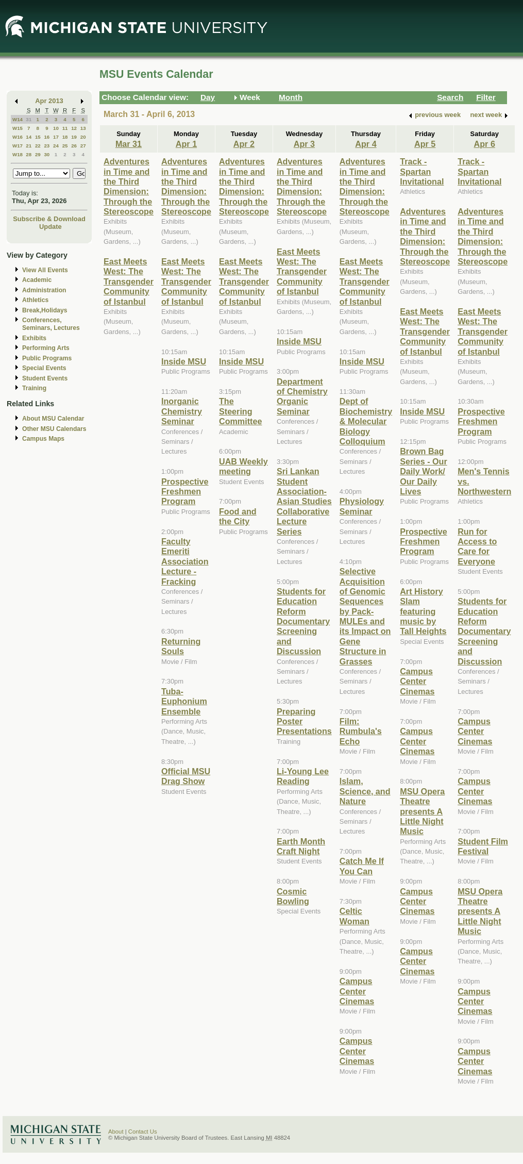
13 (83, 128)
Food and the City (238, 516)
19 (74, 137)
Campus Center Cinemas (357, 991)
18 (65, 137)
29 (38, 154)
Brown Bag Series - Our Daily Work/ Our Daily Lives (423, 471)
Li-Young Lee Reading (303, 776)
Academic (37, 280)
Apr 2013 (49, 101)
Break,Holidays (45, 310)
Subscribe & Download (49, 219)
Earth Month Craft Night (301, 846)
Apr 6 (484, 143)
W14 (17, 119)
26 (74, 145)
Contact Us (142, 1131)
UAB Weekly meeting (243, 466)
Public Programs (47, 358)
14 (28, 137)
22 (38, 145)
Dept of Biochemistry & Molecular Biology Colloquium (366, 421)
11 (65, 128)
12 (74, 128)
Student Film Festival (483, 846)
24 (56, 145)
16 (46, 137)
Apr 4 (365, 143)
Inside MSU (183, 361)
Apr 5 (424, 143)
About (116, 1131)
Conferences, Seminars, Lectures (51, 324)
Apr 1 (186, 143)
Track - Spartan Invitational (422, 171)
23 (46, 145)
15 (38, 137)
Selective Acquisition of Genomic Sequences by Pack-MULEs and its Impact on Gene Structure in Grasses (365, 616)
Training (34, 388)
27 (83, 145)
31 (28, 119)
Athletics (35, 300)
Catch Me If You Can (362, 865)
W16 (17, 137)
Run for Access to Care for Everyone (477, 546)
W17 (17, 145)
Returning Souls (180, 646)
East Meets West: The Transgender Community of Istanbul (129, 281)
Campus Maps (43, 438)
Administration (44, 290)
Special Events (44, 368)
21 (28, 145)
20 (83, 137)
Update (50, 226)
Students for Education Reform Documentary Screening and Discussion (303, 621)
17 (56, 137)
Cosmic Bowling (293, 896)
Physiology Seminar (362, 506)
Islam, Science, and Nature (365, 791)
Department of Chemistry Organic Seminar (302, 396)
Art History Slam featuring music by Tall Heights (423, 611)
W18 (17, 154)
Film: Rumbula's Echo (361, 731)
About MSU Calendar (53, 418)
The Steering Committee (240, 411)
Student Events (45, 378)
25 (65, 145)
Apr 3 (304, 143)
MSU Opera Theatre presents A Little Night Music (422, 811)
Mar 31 (128, 143)
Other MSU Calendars (54, 429)
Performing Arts (46, 348)
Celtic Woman (354, 915)
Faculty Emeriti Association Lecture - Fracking (185, 561)
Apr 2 (244, 143)
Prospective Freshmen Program (185, 491)
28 (28, 154)
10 (56, 128)
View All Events (45, 270)
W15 (17, 128)
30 (46, 154)
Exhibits (34, 338)
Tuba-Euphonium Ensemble (184, 701)
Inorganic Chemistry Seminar (181, 411)
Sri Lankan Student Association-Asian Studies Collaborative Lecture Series (304, 501)
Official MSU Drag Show (185, 776)
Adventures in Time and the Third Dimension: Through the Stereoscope (129, 186)
